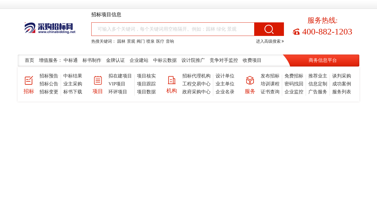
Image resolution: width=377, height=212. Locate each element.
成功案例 (341, 83)
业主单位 (225, 83)
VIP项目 (116, 83)
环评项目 (117, 91)
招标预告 (48, 75)
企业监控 (294, 91)
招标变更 (48, 91)
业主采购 (72, 83)
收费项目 (252, 60)
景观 (131, 41)
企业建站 (139, 60)
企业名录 (225, 91)
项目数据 (146, 91)
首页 (29, 60)
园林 (121, 41)
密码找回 (294, 83)
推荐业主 (317, 75)
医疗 (160, 41)
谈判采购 (341, 75)
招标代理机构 (196, 75)
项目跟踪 (146, 83)
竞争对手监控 (224, 60)
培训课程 (270, 83)
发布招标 (270, 75)
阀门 (141, 41)
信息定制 (317, 83)
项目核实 (146, 75)
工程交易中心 (196, 83)
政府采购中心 (196, 91)
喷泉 (150, 41)
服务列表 (341, 91)
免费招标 (294, 75)
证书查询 (270, 91)
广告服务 (317, 91)
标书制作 (91, 60)
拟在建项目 (120, 75)
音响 (170, 41)
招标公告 (48, 83)
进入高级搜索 (270, 41)
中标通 (71, 60)
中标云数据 (165, 60)
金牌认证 (115, 60)
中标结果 (72, 75)
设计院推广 (193, 60)
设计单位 (225, 75)
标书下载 (72, 91)
